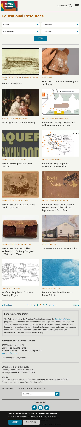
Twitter (46, 407)
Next (75, 305)
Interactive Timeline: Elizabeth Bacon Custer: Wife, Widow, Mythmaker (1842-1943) (58, 207)
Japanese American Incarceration (59, 248)
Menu (76, 5)
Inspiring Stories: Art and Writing (19, 122)
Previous (8, 305)
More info (53, 418)
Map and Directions (10, 353)
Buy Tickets (62, 6)
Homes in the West (12, 83)
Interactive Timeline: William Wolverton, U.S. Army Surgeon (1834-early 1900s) (18, 251)
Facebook (34, 407)
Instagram (40, 407)
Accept (15, 423)
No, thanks (31, 423)
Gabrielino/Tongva (62, 319)
